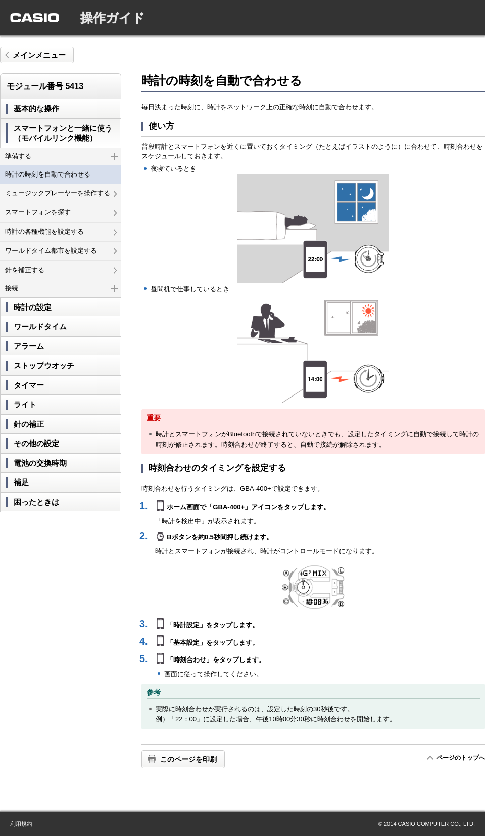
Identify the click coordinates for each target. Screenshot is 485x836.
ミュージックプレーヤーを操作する (61, 193)
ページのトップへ (460, 757)
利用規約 (21, 824)
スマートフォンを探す (61, 212)
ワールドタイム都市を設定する (61, 250)
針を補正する (61, 270)
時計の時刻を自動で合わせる (47, 174)
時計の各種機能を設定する (61, 231)
